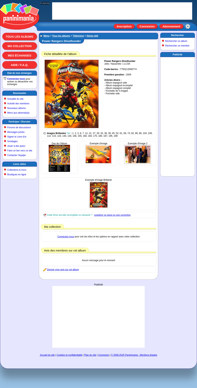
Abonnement (171, 26)
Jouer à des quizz (16, 146)
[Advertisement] (98, 317)
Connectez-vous (16, 79)
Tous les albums (19, 36)
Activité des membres (18, 103)
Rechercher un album (176, 41)
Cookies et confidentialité (69, 355)
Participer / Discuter (19, 121)
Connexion (147, 26)
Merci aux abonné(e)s (18, 112)
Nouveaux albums (16, 108)
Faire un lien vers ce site (19, 150)
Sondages (12, 141)
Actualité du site (15, 99)
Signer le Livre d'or (17, 136)
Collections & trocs (16, 170)
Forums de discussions (19, 127)
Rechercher (177, 35)
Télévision (78, 36)
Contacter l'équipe (16, 155)
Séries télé (92, 36)
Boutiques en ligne (16, 174)
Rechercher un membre (177, 45)
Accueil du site (47, 355)
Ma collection (19, 46)
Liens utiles (19, 164)
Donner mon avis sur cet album (63, 269)
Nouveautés (19, 93)
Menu (46, 36)
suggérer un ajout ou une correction (112, 215)
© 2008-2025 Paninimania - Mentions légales (134, 355)
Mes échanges (19, 55)
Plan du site (90, 355)
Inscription (124, 26)
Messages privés (16, 132)
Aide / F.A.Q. (19, 65)
